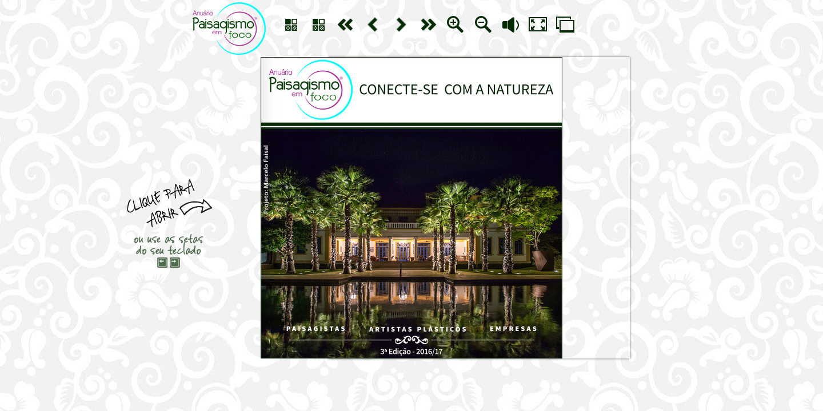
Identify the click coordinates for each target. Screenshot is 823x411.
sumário (291, 24)
